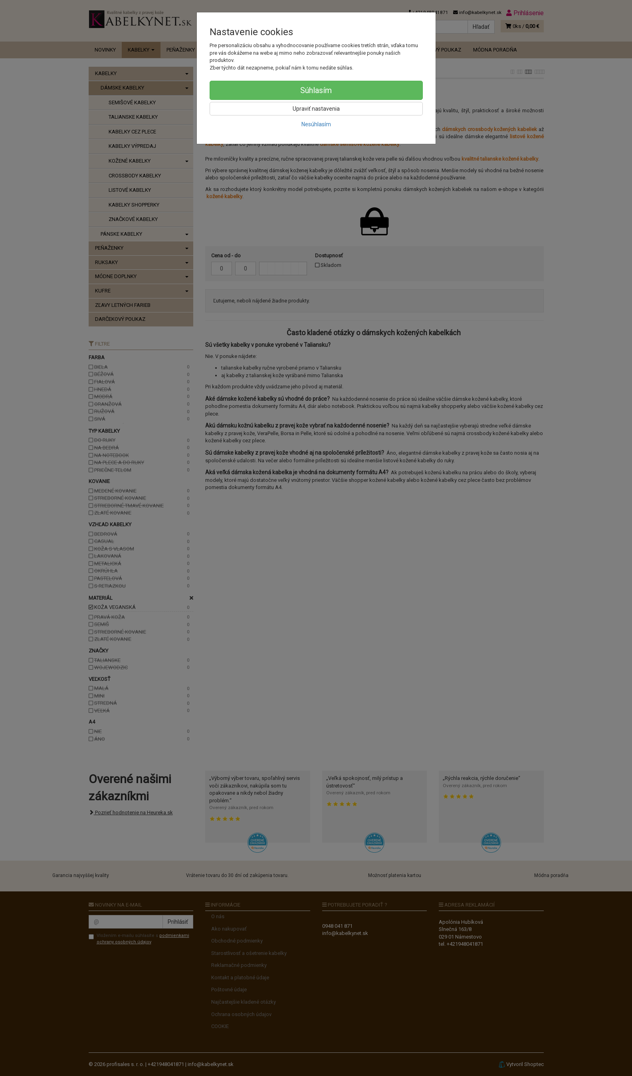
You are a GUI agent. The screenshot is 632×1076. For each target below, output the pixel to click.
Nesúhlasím (316, 124)
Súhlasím (316, 90)
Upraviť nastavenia (316, 108)
